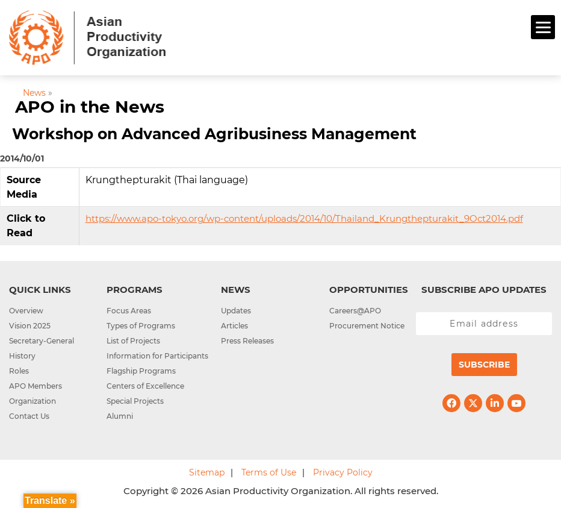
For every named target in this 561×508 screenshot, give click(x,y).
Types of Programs (141, 325)
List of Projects (133, 340)
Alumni (120, 416)
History (22, 355)
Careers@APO (355, 310)
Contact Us (29, 416)
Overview (26, 310)
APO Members (35, 385)
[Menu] (543, 27)
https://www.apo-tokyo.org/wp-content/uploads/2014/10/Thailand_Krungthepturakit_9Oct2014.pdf (304, 218)
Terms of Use (268, 472)
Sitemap (207, 472)
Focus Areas (129, 310)
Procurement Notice (366, 325)
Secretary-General (41, 340)
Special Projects (135, 401)
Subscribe (484, 364)
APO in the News (89, 106)
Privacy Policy (343, 472)
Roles (19, 370)
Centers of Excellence (145, 385)
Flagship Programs (141, 370)
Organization (32, 401)
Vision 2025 (30, 325)
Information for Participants (157, 355)
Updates (236, 310)
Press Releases (247, 340)
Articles (234, 325)
